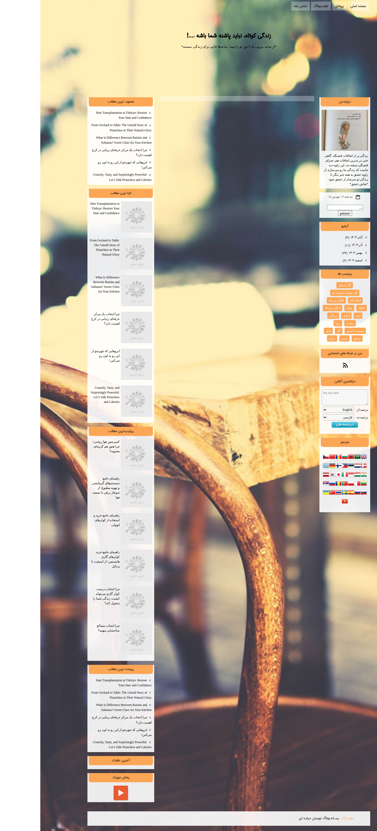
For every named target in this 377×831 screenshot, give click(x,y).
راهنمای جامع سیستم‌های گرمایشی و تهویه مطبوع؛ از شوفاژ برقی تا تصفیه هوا (82, 492)
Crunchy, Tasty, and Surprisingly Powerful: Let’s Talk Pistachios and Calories (82, 177)
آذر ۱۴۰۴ (314, 245)
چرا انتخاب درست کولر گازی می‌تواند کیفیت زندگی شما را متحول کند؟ (82, 602)
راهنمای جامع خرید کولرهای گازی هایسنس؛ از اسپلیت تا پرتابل (81, 565)
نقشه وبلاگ (280, 6)
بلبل (288, 331)
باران (292, 338)
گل (298, 331)
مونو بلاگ (307, 818)
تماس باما (260, 6)
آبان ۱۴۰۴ (314, 237)
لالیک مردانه (296, 300)
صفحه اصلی (318, 6)
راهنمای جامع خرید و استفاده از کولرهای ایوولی (82, 528)
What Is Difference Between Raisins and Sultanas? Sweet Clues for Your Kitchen (83, 140)
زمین (304, 338)
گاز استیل (304, 285)
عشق (316, 338)
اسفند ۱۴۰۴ (312, 260)
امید (317, 315)
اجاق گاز (314, 300)
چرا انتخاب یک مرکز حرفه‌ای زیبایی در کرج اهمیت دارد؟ (81, 152)
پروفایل (299, 6)
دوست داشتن (315, 331)
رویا (297, 323)
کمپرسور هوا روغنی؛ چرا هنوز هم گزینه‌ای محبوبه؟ (82, 455)
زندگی (293, 315)
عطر (309, 308)
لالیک (321, 308)
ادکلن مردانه (292, 308)
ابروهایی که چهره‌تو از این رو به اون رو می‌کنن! (84, 164)
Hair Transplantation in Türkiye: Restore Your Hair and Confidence (83, 115)
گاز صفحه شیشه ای (304, 293)
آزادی (306, 315)
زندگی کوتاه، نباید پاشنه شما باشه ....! (188, 35)
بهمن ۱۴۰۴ (312, 253)
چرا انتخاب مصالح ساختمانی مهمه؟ (84, 639)
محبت (310, 323)
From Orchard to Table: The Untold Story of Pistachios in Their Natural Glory (81, 127)
